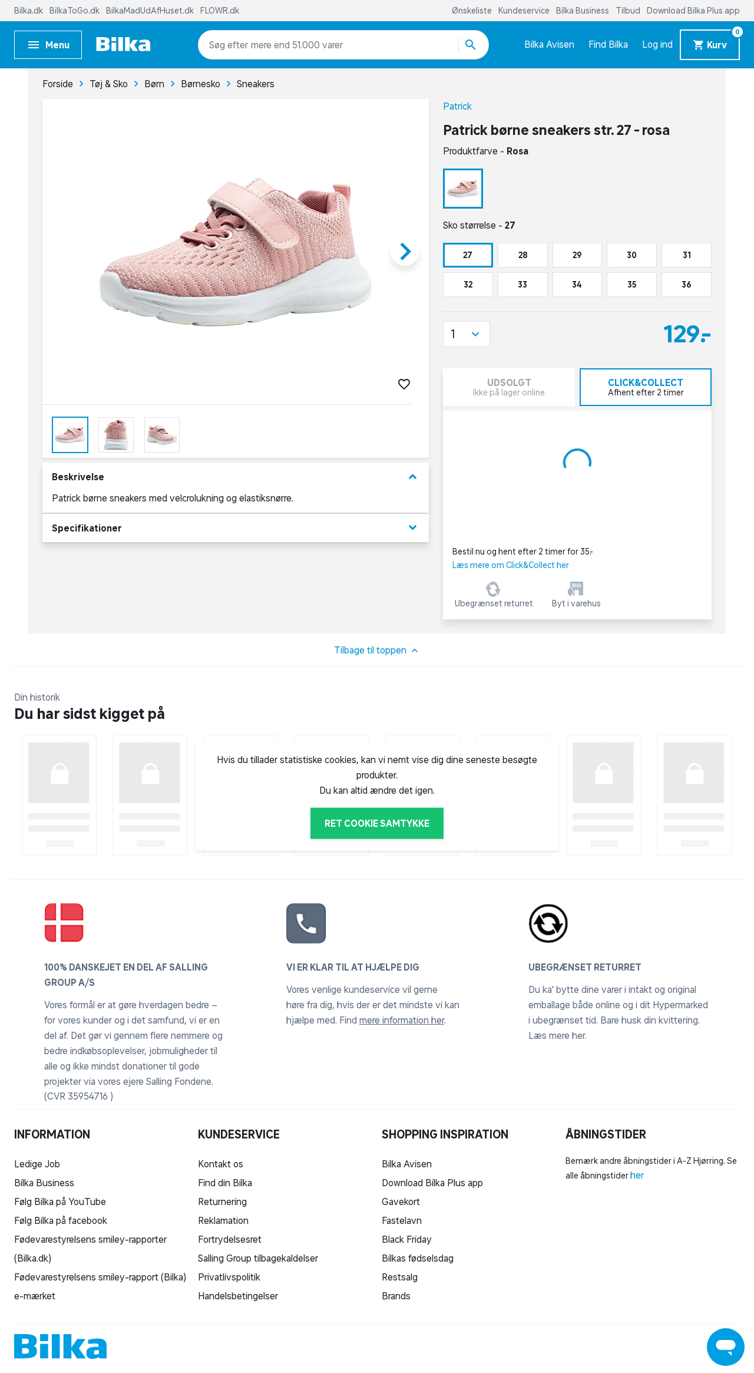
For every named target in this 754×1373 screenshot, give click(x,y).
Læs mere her (556, 1035)
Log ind (657, 44)
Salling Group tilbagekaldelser (258, 1258)
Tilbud (629, 10)
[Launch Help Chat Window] (726, 1347)
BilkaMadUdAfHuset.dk (151, 10)
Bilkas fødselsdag (418, 1258)
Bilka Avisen (549, 44)
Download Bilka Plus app (693, 10)
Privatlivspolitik (229, 1277)
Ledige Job (37, 1164)
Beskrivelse (235, 477)
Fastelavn (402, 1220)
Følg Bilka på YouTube (60, 1201)
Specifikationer (235, 527)
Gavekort (401, 1201)
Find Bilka (608, 44)
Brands (396, 1296)
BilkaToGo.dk (75, 10)
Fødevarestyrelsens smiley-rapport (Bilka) (100, 1277)
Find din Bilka (225, 1182)
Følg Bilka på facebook (60, 1220)
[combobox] (230, 45)
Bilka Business (583, 10)
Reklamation (223, 1220)
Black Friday (407, 1239)
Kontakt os (220, 1164)
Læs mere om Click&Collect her (510, 565)
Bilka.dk (29, 10)
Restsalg (400, 1277)
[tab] (646, 387)
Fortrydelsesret (230, 1239)
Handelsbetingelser (238, 1296)
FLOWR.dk (219, 10)
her (637, 1175)
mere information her (401, 1020)
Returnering (222, 1201)
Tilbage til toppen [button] (377, 650)
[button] (467, 334)
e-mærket (34, 1296)
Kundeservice (524, 10)
